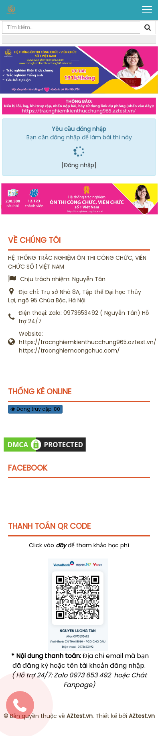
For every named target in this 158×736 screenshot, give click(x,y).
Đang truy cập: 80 (35, 409)
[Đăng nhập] (79, 165)
